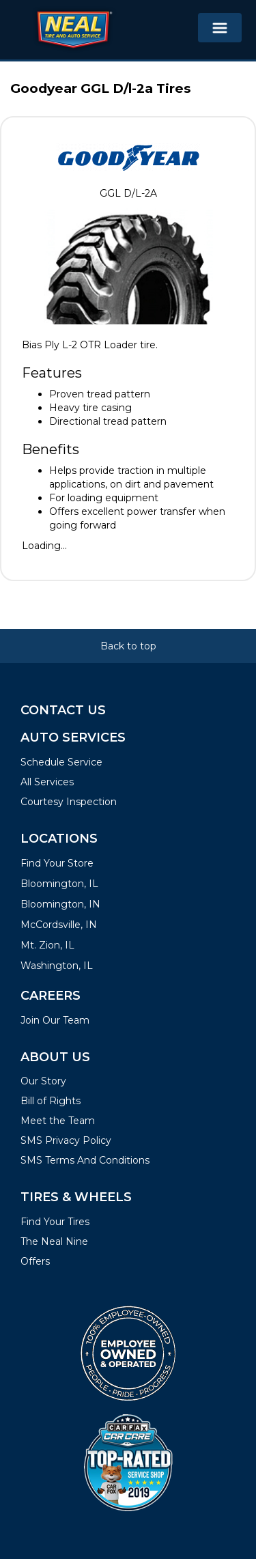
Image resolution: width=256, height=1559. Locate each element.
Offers (35, 1261)
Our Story (43, 1081)
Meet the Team (57, 1120)
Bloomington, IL (59, 883)
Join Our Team (54, 1020)
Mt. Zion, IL (47, 945)
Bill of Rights (50, 1101)
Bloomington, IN (60, 904)
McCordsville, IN (58, 924)
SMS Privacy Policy (65, 1140)
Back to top (128, 646)
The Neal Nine (54, 1241)
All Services (47, 782)
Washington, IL (56, 965)
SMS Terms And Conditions (85, 1160)
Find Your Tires (54, 1222)
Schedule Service (61, 762)
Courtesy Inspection (68, 802)
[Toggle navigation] (220, 27)
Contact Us (63, 710)
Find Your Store (57, 863)
